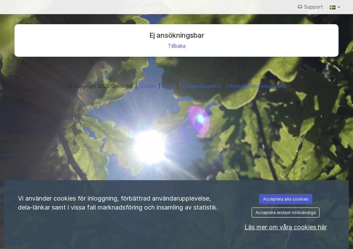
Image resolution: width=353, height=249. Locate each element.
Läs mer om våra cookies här (285, 227)
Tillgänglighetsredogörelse (255, 86)
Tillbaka (176, 46)
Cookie (148, 86)
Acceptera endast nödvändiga (285, 212)
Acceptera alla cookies (286, 199)
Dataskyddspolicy (201, 86)
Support (310, 7)
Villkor (169, 86)
